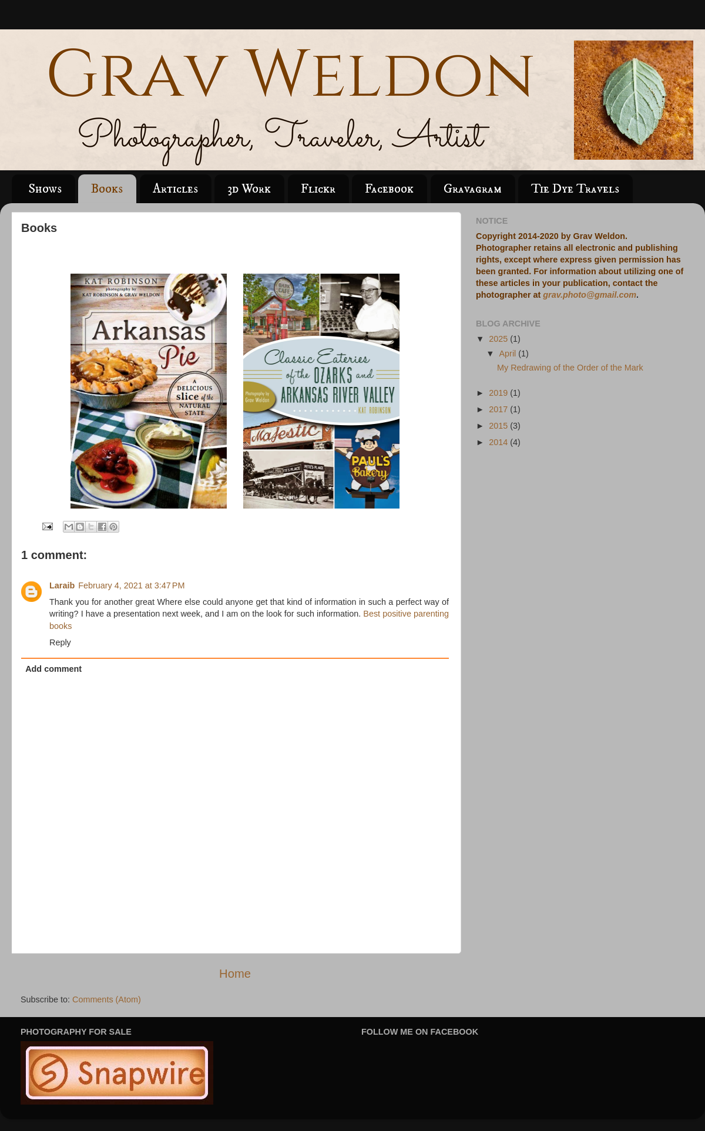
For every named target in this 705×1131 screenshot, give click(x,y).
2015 (499, 425)
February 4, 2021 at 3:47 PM (131, 585)
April (509, 353)
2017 (499, 409)
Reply (60, 642)
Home (235, 973)
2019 (499, 393)
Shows (45, 189)
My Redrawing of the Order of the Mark (570, 367)
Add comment (53, 669)
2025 (499, 339)
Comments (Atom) (106, 999)
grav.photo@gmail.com (589, 294)
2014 (499, 442)
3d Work (249, 189)
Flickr (318, 189)
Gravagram (473, 189)
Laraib (62, 585)
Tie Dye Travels (575, 189)
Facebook (389, 189)
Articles (175, 189)
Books (107, 189)
